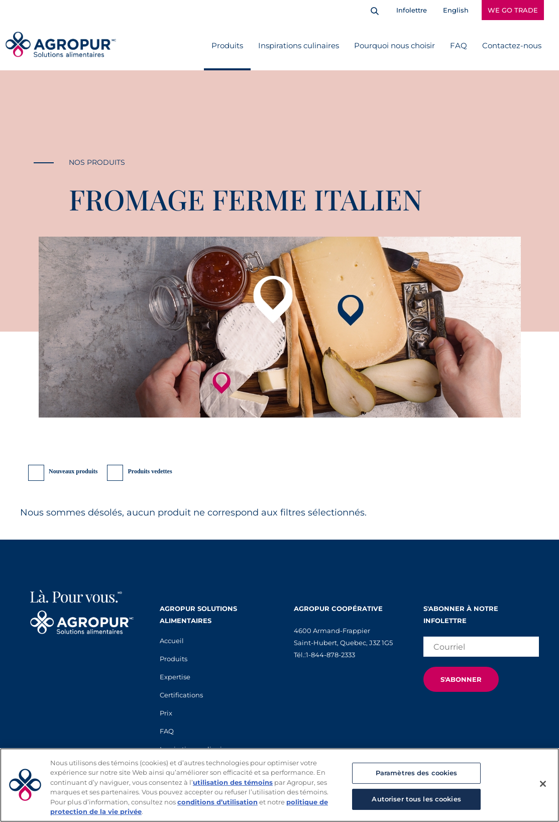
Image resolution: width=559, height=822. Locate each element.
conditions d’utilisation (217, 802)
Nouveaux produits (73, 471)
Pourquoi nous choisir (394, 45)
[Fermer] (543, 784)
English (456, 10)
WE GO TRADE (513, 10)
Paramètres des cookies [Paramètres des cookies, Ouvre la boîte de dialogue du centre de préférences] (417, 773)
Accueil (172, 641)
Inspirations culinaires (298, 45)
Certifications (181, 695)
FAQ (458, 45)
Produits (227, 45)
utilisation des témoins (233, 782)
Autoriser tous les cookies (416, 799)
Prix (166, 713)
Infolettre (411, 10)
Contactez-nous (511, 45)
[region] (279, 785)
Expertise (175, 677)
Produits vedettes (150, 471)
